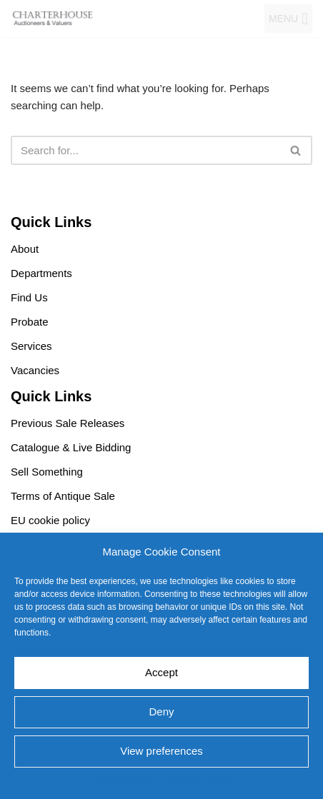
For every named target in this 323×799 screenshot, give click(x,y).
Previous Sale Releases (67, 423)
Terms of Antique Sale (63, 496)
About (25, 249)
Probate (30, 322)
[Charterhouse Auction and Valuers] (53, 18)
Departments (41, 273)
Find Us (29, 297)
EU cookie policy (126, 781)
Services (31, 346)
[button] (283, 18)
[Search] (145, 150)
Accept (161, 672)
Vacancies (35, 370)
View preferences (161, 751)
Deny (161, 711)
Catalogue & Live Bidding (71, 447)
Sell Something (47, 472)
